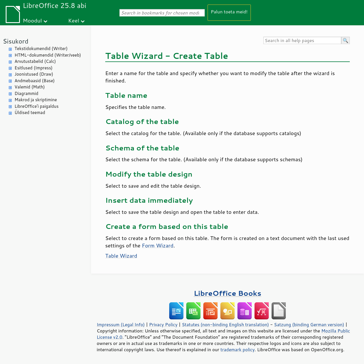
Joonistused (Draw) (34, 74)
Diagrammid (26, 93)
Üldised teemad (30, 112)
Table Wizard (121, 255)
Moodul (32, 20)
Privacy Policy (163, 324)
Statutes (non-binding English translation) (225, 324)
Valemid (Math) (30, 87)
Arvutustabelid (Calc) (35, 61)
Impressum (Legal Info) (121, 324)
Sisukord (15, 41)
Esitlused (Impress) (34, 68)
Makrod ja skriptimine (36, 100)
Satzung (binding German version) (309, 324)
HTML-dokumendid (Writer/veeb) (48, 55)
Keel (73, 20)
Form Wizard (157, 245)
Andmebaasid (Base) (35, 81)
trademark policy (237, 349)
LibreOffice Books (227, 293)
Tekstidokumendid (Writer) (41, 48)
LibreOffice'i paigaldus (37, 106)
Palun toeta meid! (229, 11)
